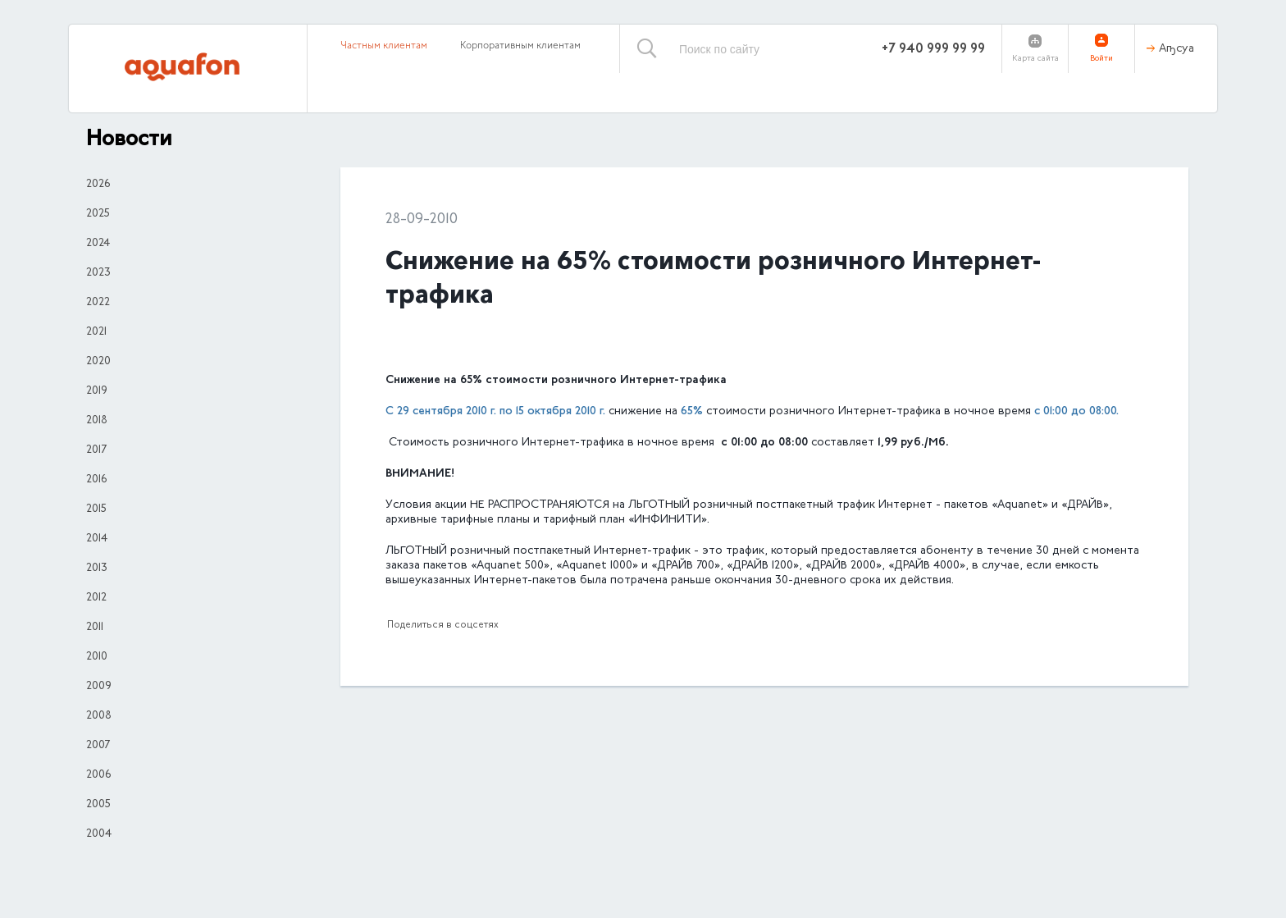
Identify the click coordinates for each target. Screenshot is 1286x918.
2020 (98, 362)
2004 (99, 834)
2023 (98, 273)
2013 (96, 568)
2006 (98, 775)
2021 (96, 332)
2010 (96, 657)
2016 (96, 480)
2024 (98, 243)
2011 (94, 627)
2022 (98, 302)
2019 (96, 391)
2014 (96, 539)
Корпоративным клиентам (520, 46)
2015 (96, 509)
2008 (99, 716)
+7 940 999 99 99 (933, 49)
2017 (96, 450)
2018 (96, 421)
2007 (98, 745)
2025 (98, 214)
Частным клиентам (383, 46)
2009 (99, 686)
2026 (98, 184)
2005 (98, 805)
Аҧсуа (1176, 49)
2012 (96, 598)
